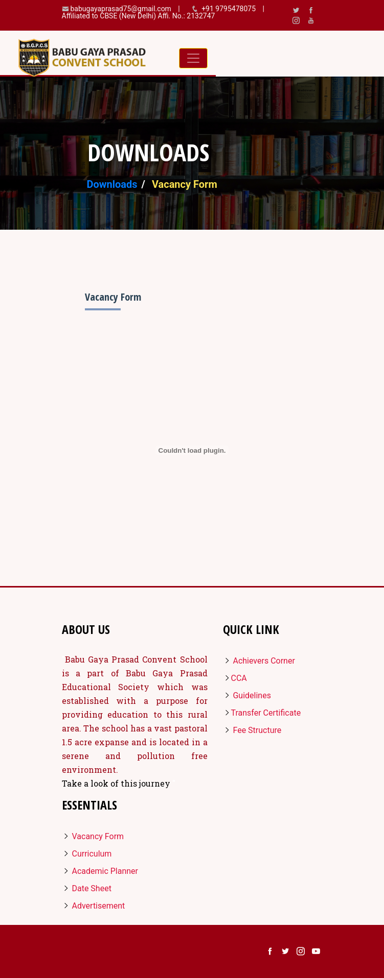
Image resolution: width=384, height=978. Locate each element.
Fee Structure (252, 730)
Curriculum (87, 854)
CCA (235, 678)
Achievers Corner (259, 661)
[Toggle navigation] (193, 58)
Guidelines (247, 695)
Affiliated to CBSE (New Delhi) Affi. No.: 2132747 (138, 16)
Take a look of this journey (117, 783)
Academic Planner (100, 871)
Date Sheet (86, 888)
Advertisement (93, 906)
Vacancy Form (93, 836)
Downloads (112, 184)
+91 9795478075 (229, 9)
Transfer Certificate (262, 713)
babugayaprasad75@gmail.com (121, 9)
